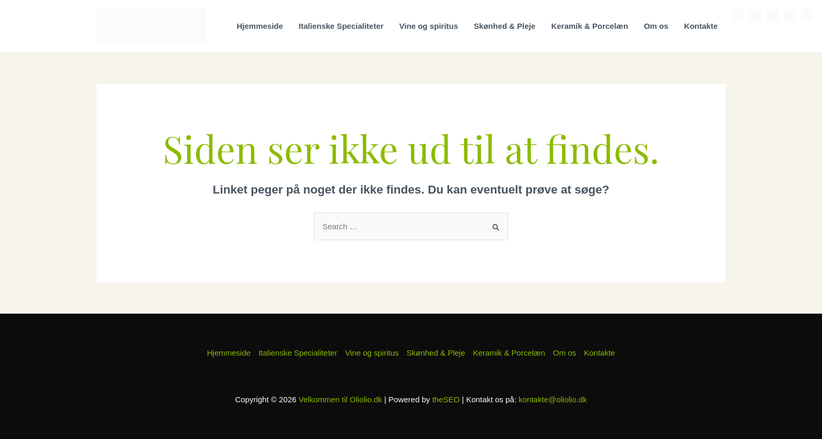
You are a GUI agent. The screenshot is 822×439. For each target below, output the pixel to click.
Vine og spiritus (428, 26)
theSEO (446, 399)
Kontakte (701, 26)
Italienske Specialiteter (341, 26)
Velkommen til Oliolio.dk (340, 399)
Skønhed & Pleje (505, 26)
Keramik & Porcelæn (589, 26)
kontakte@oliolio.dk (552, 399)
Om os (656, 26)
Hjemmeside (259, 26)
